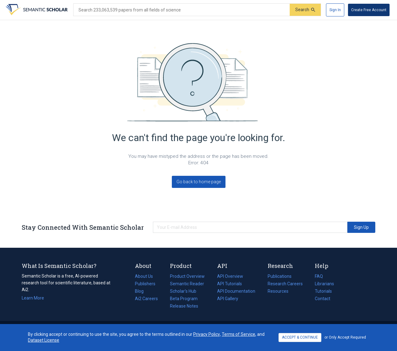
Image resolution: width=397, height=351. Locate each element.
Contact (322, 298)
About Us (144, 276)
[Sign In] (335, 9)
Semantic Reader (187, 283)
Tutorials (323, 291)
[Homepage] (36, 10)
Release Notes (184, 306)
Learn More (33, 297)
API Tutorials (229, 283)
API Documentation (236, 291)
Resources (278, 291)
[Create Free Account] (369, 10)
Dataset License (43, 340)
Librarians (324, 283)
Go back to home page (198, 181)
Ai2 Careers (146, 298)
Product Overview (187, 276)
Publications (280, 276)
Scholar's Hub (183, 291)
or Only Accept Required (345, 337)
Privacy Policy (206, 334)
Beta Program (184, 298)
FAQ (319, 276)
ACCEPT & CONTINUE (300, 337)
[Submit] (305, 10)
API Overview (230, 276)
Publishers (145, 283)
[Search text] (182, 10)
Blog (142, 291)
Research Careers (285, 283)
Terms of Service (238, 334)
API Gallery (227, 298)
